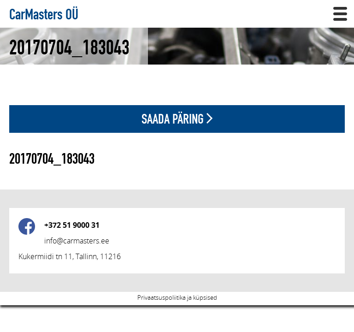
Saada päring (177, 118)
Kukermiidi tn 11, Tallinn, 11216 (69, 256)
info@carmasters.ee (76, 241)
